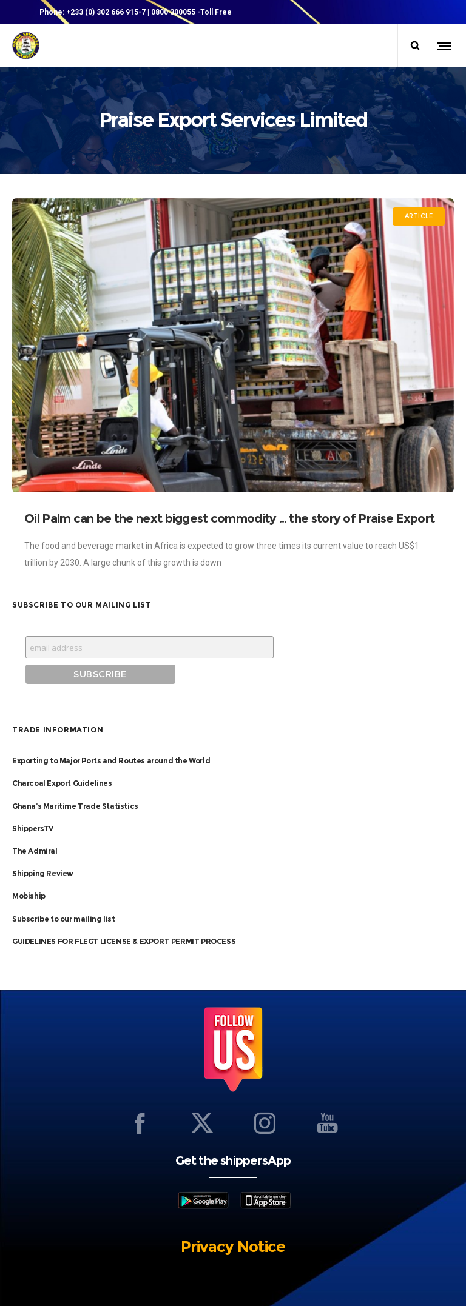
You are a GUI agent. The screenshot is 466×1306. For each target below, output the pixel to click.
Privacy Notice (233, 1243)
